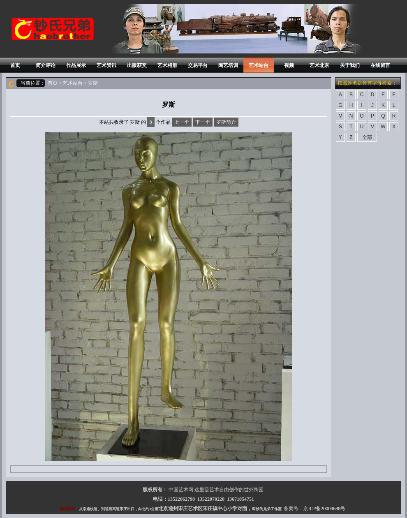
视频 (289, 65)
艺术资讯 (106, 65)
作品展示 (76, 65)
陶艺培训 (228, 65)
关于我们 (350, 65)
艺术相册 (167, 65)
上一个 (181, 122)
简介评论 (46, 65)
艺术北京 (319, 65)
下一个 (202, 122)
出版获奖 (137, 65)
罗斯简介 (226, 122)
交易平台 (198, 65)
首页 (15, 65)
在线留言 (380, 65)
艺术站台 (258, 65)
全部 (367, 137)
